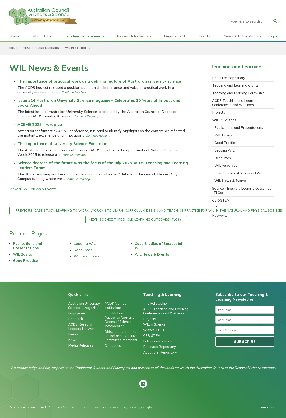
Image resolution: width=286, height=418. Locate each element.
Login (272, 36)
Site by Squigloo (142, 407)
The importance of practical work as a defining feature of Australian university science (99, 81)
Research (75, 319)
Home (14, 36)
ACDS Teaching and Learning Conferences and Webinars (234, 102)
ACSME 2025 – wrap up (39, 124)
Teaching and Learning (41, 48)
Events (204, 36)
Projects (218, 112)
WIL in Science (76, 48)
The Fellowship (155, 303)
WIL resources (86, 256)
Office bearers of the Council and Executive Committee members (121, 335)
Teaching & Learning (82, 36)
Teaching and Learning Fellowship (238, 93)
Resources (83, 249)
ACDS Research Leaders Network (81, 326)
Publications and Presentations (27, 245)
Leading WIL (85, 243)
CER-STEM (221, 200)
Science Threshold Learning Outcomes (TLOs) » (136, 220)
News (72, 340)
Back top (269, 407)
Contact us (113, 345)
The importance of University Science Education (62, 143)
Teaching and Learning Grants (235, 85)
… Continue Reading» (73, 92)
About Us (41, 36)
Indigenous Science (157, 341)
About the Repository (160, 352)
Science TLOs (153, 330)
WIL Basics (22, 254)
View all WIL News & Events (33, 189)
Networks (219, 215)
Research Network (132, 36)
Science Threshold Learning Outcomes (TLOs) (241, 190)
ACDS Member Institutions (116, 305)
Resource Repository (228, 78)
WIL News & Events (152, 254)
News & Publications (241, 36)
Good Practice (25, 260)
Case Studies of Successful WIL (238, 173)
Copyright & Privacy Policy (109, 407)
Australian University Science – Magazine (84, 305)
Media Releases (80, 345)
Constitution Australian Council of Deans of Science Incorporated (120, 319)
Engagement (174, 36)
